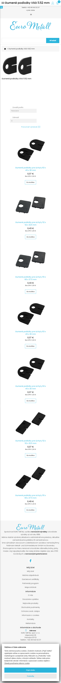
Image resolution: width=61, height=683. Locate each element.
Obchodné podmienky (30, 607)
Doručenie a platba (30, 599)
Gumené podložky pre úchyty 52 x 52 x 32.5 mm (30, 223)
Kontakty (30, 619)
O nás (30, 595)
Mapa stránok (30, 587)
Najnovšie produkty (30, 603)
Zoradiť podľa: (17, 107)
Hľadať (53, 40)
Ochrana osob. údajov (30, 611)
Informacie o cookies (30, 615)
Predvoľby (30, 676)
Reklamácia (30, 623)
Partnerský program (30, 583)
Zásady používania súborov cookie (17, 663)
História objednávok (30, 575)
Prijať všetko (30, 670)
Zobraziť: (15, 117)
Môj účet (30, 571)
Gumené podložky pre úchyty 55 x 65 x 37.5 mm (30, 278)
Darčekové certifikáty (30, 579)
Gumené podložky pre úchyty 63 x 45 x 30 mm (30, 169)
